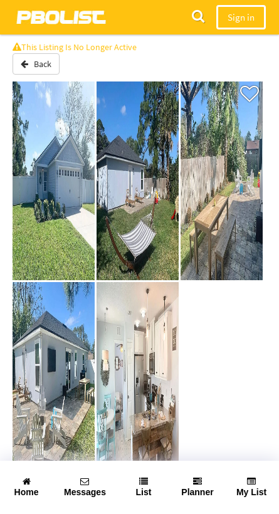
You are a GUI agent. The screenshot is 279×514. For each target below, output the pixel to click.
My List (251, 487)
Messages (85, 487)
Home (26, 487)
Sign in (241, 17)
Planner (197, 487)
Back (36, 64)
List (144, 487)
